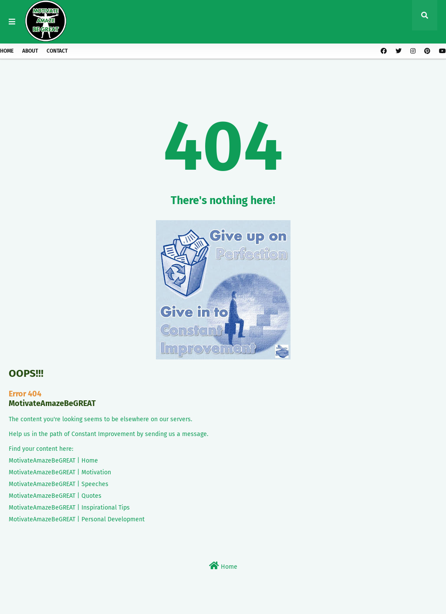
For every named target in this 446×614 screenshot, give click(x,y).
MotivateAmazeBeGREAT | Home (53, 460)
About (30, 51)
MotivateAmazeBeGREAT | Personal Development (77, 519)
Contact (57, 51)
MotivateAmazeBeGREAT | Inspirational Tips (69, 507)
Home (7, 51)
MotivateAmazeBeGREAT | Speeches (58, 484)
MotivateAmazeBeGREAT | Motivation (60, 472)
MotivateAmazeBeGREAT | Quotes (55, 496)
